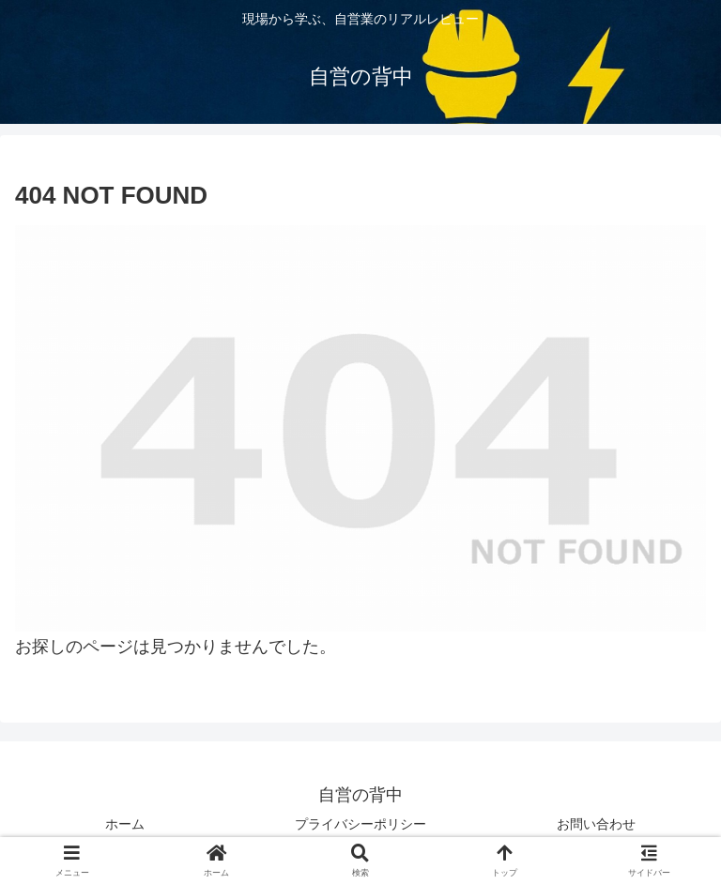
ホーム (125, 823)
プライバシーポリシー (360, 823)
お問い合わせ (596, 823)
